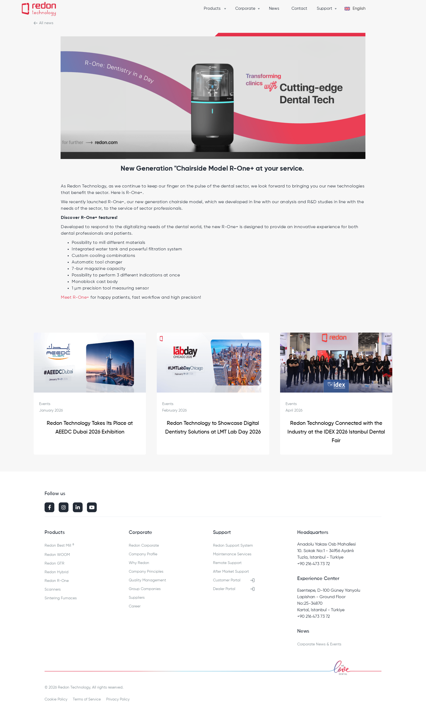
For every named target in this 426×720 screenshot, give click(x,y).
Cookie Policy (56, 699)
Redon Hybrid (56, 572)
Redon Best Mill (59, 545)
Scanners (53, 589)
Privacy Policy (118, 699)
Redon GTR (54, 563)
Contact (299, 9)
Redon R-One (57, 581)
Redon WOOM (57, 555)
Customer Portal (226, 580)
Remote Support (227, 563)
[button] (216, 8)
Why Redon (139, 563)
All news (46, 23)
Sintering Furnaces (61, 598)
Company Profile (143, 554)
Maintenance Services (232, 554)
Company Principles (146, 572)
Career (134, 606)
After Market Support (231, 572)
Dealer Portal (224, 589)
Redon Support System (233, 545)
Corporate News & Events (319, 644)
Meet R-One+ (75, 297)
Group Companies (145, 589)
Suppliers (137, 598)
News (274, 9)
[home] (39, 9)
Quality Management (147, 580)
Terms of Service (87, 699)
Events (44, 404)
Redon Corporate (144, 545)
